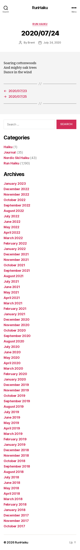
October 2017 (14, 526)
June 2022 (12, 222)
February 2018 (15, 504)
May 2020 (12, 357)
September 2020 (17, 336)
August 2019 (14, 406)
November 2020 (17, 325)
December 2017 (16, 515)
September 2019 (17, 401)
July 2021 (11, 281)
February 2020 (15, 374)
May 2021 (11, 292)
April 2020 (12, 363)
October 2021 (14, 265)
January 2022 (15, 249)
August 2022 (14, 211)
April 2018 (12, 493)
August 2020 (14, 341)
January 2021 (14, 314)
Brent (31, 42)
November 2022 (16, 194)
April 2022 (12, 232)
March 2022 (13, 238)
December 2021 (16, 254)
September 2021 (17, 270)
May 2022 (11, 227)
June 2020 (12, 352)
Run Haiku (40, 24)
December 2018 (16, 450)
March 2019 (13, 434)
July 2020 (12, 347)
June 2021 (12, 287)
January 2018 (15, 510)
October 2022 (15, 200)
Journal (10, 152)
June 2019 (12, 417)
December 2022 (16, 189)
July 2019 (11, 412)
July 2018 (11, 477)
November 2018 (16, 455)
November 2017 (16, 521)
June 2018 (12, 483)
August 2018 (14, 472)
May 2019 (11, 423)
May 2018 (11, 488)
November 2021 (16, 260)
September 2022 (17, 205)
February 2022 (15, 243)
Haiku (8, 147)
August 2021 (14, 276)
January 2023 (15, 183)
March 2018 (13, 499)
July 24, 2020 (52, 42)
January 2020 (15, 379)
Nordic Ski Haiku (16, 158)
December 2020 (17, 319)
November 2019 (16, 390)
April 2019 (12, 428)
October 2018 (14, 461)
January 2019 (15, 444)
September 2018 (17, 466)
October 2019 (14, 396)
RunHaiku (40, 8)
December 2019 (16, 385)
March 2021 (13, 303)
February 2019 (15, 439)
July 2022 (11, 216)
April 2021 (12, 298)
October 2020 (15, 330)
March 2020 (13, 368)
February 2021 (15, 309)
